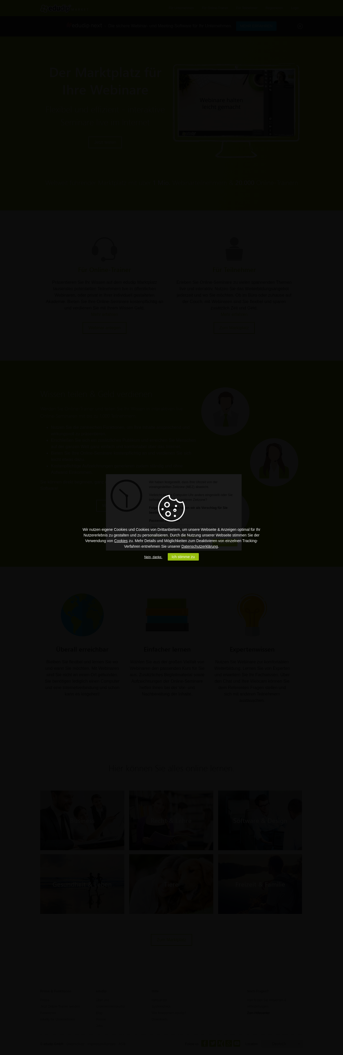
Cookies (121, 541)
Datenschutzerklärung (199, 546)
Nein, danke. (153, 557)
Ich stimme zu (183, 557)
